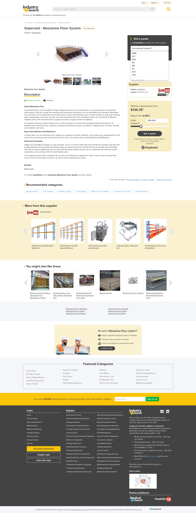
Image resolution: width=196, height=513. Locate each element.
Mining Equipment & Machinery (108, 426)
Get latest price (89, 28)
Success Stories (32, 440)
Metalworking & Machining (106, 422)
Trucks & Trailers (102, 451)
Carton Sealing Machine (35, 377)
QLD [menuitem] (134, 59)
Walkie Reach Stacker (144, 383)
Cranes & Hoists (71, 433)
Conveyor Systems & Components (78, 429)
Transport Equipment (104, 447)
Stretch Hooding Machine (146, 373)
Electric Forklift (32, 384)
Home (29, 415)
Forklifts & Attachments (74, 451)
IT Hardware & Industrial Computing (78, 465)
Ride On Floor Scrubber (109, 383)
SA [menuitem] (133, 62)
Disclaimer (149, 143)
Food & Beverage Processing (76, 447)
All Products (29, 23)
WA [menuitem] (133, 65)
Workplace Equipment (104, 468)
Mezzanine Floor (64, 23)
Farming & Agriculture (73, 443)
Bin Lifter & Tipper (33, 374)
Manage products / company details (140, 180)
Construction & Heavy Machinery (77, 426)
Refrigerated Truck (107, 380)
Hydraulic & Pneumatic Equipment (78, 454)
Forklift (65, 380)
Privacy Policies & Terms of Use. (78, 510)
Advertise (167, 3)
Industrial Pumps (72, 461)
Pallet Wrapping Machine (72, 383)
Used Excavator (142, 376)
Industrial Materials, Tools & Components (80, 458)
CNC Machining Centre (35, 381)
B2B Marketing (32, 426)
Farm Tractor (68, 376)
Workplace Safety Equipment (107, 472)
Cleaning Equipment (73, 422)
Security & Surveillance (105, 440)
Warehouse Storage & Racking (45, 23)
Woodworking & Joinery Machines (108, 465)
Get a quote (150, 133)
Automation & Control (73, 415)
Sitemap (30, 443)
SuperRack (36, 33)
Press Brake (104, 373)
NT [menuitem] (133, 69)
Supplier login (44, 455)
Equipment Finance (70, 370)
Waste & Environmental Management (110, 458)
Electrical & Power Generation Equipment (80, 436)
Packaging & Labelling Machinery (108, 429)
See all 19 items (45, 212)
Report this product (164, 180)
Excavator (66, 373)
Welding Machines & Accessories (108, 461)
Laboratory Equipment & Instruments (79, 472)
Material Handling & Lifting (106, 419)
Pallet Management (104, 433)
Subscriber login (43, 460)
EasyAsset (153, 456)
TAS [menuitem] (134, 75)
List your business (43, 448)
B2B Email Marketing (34, 429)
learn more (106, 348)
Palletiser (103, 370)
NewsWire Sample (33, 433)
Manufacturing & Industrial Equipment (110, 415)
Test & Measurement (104, 443)
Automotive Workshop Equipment (77, 419)
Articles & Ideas (32, 419)
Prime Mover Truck (107, 376)
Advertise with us (33, 436)
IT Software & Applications (75, 468)
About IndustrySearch (34, 422)
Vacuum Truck (141, 380)
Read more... (29, 169)
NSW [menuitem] (134, 53)
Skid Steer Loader (143, 370)
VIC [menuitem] (133, 56)
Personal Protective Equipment (107, 436)
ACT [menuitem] (134, 72)
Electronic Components (74, 440)
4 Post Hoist (31, 371)
